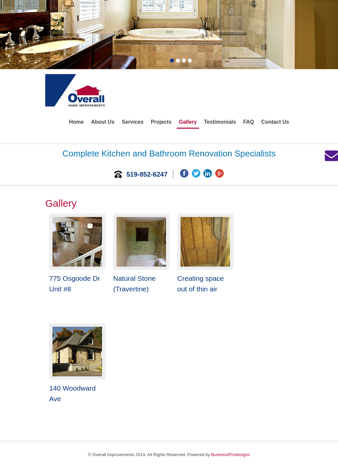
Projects (161, 122)
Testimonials (220, 122)
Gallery (188, 122)
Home (76, 122)
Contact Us (275, 122)
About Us (103, 122)
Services (133, 122)
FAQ (248, 122)
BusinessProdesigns (230, 454)
